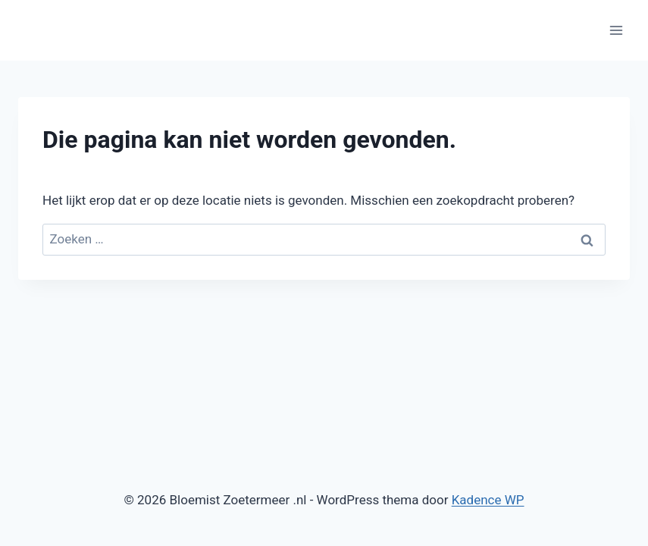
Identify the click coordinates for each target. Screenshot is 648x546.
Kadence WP (488, 499)
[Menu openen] (616, 30)
